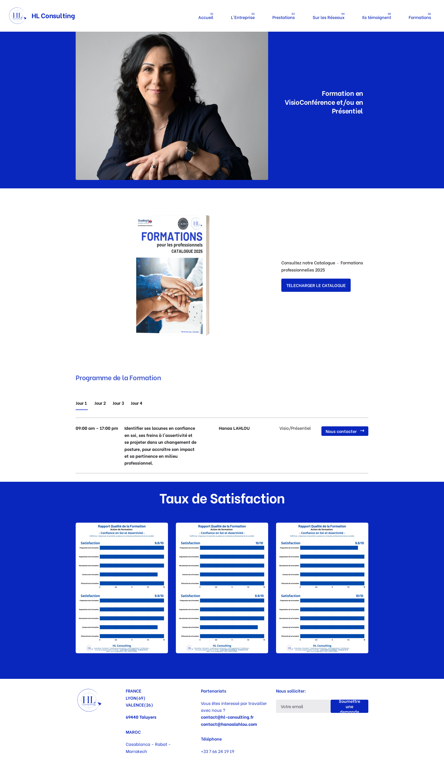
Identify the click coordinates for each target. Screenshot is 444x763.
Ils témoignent (376, 17)
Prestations (284, 17)
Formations (420, 17)
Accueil (205, 17)
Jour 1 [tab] (82, 403)
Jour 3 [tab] (118, 403)
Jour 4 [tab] (136, 403)
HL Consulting (53, 15)
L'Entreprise (243, 17)
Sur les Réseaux (329, 17)
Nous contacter (345, 431)
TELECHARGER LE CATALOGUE (316, 285)
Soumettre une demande (349, 706)
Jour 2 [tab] (100, 403)
